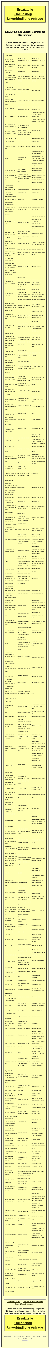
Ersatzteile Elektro (13, 1302)
